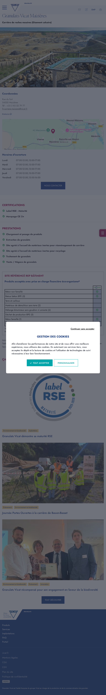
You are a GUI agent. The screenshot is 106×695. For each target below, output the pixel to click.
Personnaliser (66, 363)
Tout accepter (41, 363)
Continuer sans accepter (82, 328)
